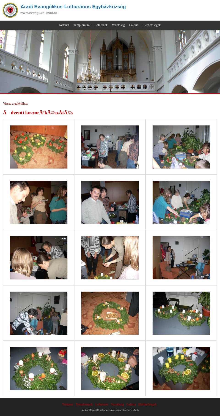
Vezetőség (118, 25)
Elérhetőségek (152, 25)
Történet (63, 25)
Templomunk (81, 25)
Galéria (133, 25)
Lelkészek (101, 25)
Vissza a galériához (15, 103)
